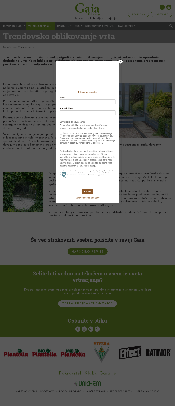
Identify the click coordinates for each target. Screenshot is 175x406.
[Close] (121, 62)
